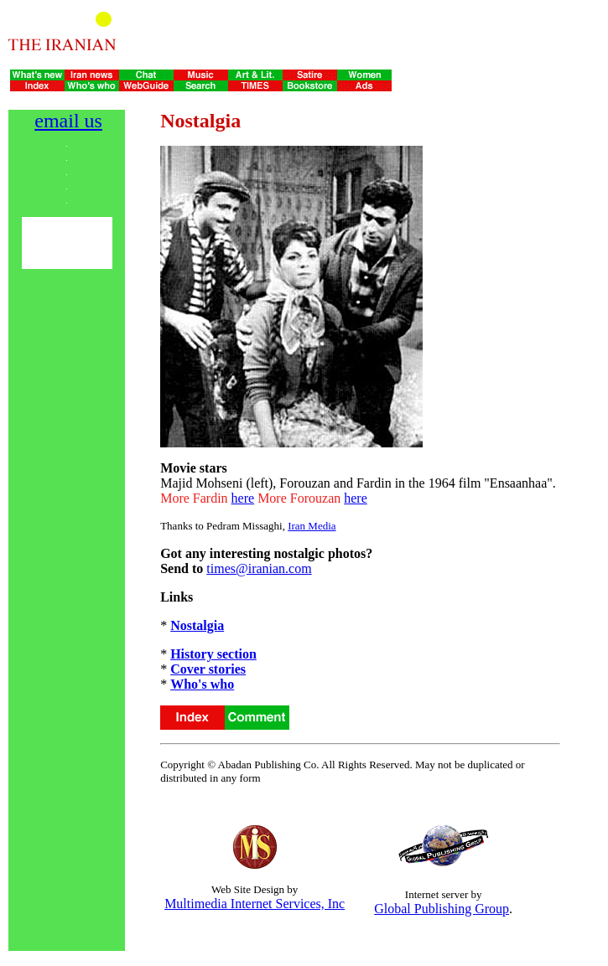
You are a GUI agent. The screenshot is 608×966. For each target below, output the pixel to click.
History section (213, 654)
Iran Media (311, 525)
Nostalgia (197, 625)
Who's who (202, 684)
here (243, 498)
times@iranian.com (258, 568)
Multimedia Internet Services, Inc (254, 903)
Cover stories (208, 669)
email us (68, 121)
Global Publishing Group (441, 908)
